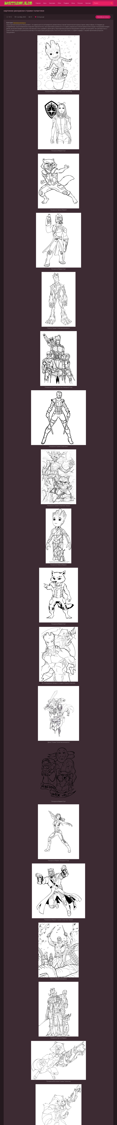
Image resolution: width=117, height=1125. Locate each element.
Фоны (73, 3)
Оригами (88, 3)
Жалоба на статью (103, 17)
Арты (44, 3)
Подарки (66, 3)
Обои (59, 3)
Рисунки (80, 3)
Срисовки (52, 3)
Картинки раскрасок (19, 22)
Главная (38, 3)
